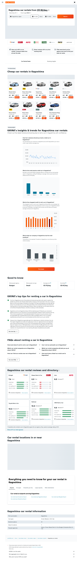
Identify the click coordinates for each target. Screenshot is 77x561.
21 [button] (32, 41)
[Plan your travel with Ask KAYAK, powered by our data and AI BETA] (3, 20)
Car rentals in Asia (22, 538)
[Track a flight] (3, 26)
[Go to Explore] (3, 23)
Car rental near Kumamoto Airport (19, 497)
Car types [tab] (18, 487)
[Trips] (3, 37)
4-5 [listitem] (17, 95)
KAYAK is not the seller (42, 551)
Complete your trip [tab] (28, 487)
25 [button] (21, 45)
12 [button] (25, 37)
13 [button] (28, 37)
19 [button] (25, 41)
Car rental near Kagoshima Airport (39, 497)
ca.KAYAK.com (10, 538)
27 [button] (28, 45)
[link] (41, 269)
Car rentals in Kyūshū (42, 538)
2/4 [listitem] (44, 95)
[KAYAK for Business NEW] (3, 33)
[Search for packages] (3, 16)
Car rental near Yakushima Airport (18, 499)
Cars (16, 538)
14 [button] (32, 37)
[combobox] (13, 13)
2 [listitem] (10, 95)
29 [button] (36, 45)
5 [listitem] (37, 95)
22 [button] (36, 41)
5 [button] (25, 34)
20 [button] (29, 41)
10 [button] (18, 37)
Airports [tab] (12, 487)
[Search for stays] (3, 10)
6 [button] (28, 34)
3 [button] (55, 30)
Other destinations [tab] (49, 487)
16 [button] (14, 41)
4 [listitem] (23, 95)
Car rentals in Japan (32, 538)
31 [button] (18, 48)
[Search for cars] (3, 13)
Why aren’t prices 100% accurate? (42, 557)
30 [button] (14, 48)
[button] (2, 2)
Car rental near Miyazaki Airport (59, 497)
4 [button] (21, 34)
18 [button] (21, 41)
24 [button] (18, 45)
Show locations (25, 392)
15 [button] (36, 37)
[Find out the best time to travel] (3, 30)
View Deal (17, 97)
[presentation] (48, 10)
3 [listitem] (40, 95)
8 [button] (48, 34)
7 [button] (32, 34)
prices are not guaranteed (37, 547)
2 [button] (14, 34)
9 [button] (14, 37)
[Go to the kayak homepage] (10, 2)
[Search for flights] (3, 6)
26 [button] (25, 45)
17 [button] (17, 41)
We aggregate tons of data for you (42, 554)
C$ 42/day (42, 10)
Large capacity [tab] (38, 487)
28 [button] (32, 45)
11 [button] (21, 37)
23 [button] (14, 45)
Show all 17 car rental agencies (15, 429)
